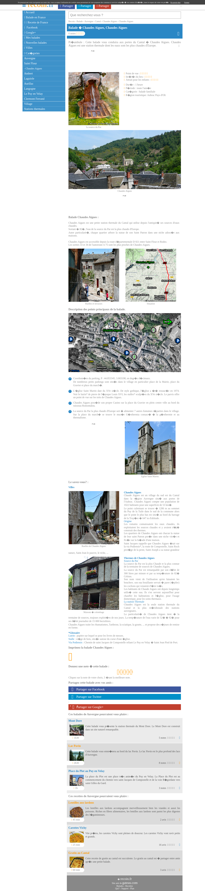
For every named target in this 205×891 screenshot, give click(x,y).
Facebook (31, 27)
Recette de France (36, 22)
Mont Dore (75, 719)
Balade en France (35, 17)
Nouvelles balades (35, 42)
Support (124, 887)
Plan (132, 887)
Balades (119, 884)
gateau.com (130, 881)
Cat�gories (32, 53)
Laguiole (29, 78)
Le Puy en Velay (33, 93)
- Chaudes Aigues (33, 68)
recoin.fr (126, 877)
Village (28, 103)
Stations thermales (34, 108)
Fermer (186, 2)
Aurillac (28, 83)
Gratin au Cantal (78, 851)
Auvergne (29, 58)
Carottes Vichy (77, 826)
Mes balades (32, 37)
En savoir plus (175, 2)
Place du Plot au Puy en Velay (86, 769)
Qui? (117, 887)
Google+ (30, 32)
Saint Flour (30, 63)
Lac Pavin (74, 744)
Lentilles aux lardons (81, 801)
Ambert (28, 73)
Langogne (29, 88)
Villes (28, 47)
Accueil (29, 12)
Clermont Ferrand (34, 98)
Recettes (129, 884)
